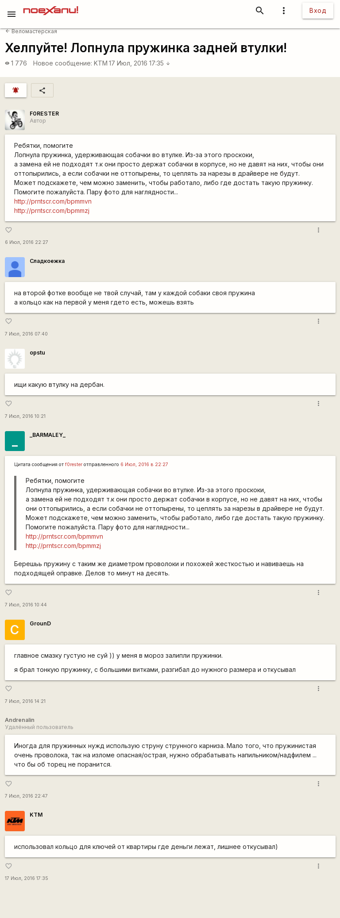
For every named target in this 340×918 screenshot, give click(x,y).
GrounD (40, 623)
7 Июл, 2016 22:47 (26, 796)
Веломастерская (31, 31)
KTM (101, 63)
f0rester (73, 464)
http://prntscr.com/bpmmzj (51, 210)
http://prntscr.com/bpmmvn (53, 201)
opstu (37, 352)
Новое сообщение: (62, 63)
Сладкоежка (47, 261)
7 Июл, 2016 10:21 (25, 416)
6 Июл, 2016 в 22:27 (144, 464)
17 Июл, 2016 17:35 (139, 63)
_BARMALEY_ (48, 435)
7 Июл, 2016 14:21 (25, 701)
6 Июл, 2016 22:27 (26, 242)
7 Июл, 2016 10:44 (26, 605)
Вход (317, 10)
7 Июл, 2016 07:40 (26, 334)
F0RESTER (44, 113)
